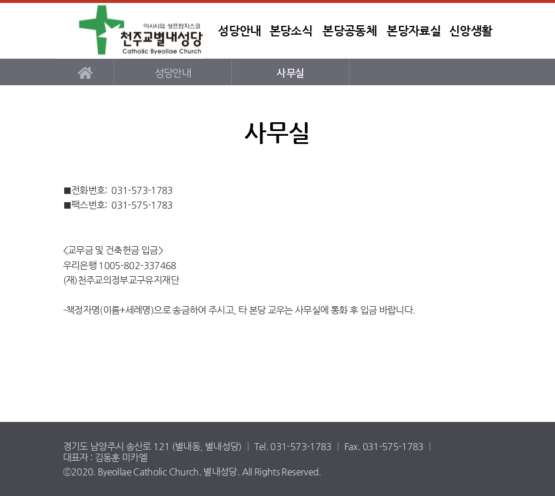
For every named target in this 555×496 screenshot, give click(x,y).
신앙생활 (470, 31)
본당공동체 (350, 31)
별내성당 (130, 31)
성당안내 (239, 31)
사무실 (290, 73)
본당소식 (291, 31)
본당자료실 (414, 31)
